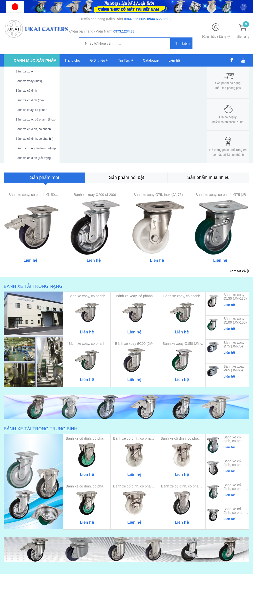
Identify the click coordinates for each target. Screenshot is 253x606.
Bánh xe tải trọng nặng (33, 286)
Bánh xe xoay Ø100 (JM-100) (235, 320)
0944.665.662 (134, 19)
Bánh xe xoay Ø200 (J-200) (95, 195)
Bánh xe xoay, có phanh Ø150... (134, 296)
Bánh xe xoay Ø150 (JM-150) (182, 344)
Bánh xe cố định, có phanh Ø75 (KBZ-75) (234, 511)
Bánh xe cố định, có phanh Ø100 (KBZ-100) (234, 487)
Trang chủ (72, 60)
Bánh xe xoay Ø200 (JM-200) (134, 344)
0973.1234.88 (124, 31)
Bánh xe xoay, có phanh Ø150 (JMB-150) (31, 195)
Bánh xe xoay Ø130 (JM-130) (235, 296)
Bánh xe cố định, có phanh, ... (87, 438)
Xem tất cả (239, 271)
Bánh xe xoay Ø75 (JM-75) (233, 344)
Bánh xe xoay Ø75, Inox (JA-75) (158, 195)
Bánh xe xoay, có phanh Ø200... (86, 296)
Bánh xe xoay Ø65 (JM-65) (233, 368)
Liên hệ (174, 60)
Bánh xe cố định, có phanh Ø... (181, 486)
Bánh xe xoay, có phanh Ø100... (86, 344)
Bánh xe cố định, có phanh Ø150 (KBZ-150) (234, 439)
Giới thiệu (99, 60)
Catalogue (151, 60)
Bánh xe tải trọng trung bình (40, 428)
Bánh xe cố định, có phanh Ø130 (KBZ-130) (234, 463)
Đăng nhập (209, 36)
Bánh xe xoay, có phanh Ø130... (181, 296)
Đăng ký (224, 36)
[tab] (44, 178)
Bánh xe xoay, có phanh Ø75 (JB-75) (221, 195)
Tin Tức (125, 60)
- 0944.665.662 (156, 19)
